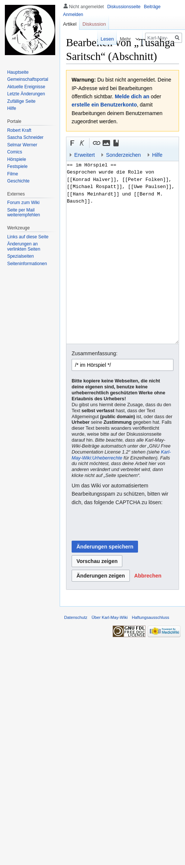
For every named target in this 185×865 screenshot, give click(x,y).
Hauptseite (17, 72)
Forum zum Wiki (23, 202)
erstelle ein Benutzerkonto (104, 105)
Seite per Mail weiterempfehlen (23, 212)
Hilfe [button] (157, 155)
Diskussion (94, 24)
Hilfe (11, 108)
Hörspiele (16, 159)
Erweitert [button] (84, 155)
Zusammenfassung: (94, 353)
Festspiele (17, 166)
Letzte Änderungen (26, 93)
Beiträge (152, 6)
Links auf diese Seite (27, 236)
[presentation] (128, 523)
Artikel (69, 24)
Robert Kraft (19, 130)
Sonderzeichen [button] (123, 155)
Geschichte (18, 181)
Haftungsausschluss (150, 617)
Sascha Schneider (25, 137)
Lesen (102, 39)
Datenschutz (75, 617)
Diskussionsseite (123, 6)
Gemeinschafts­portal (27, 79)
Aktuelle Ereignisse (26, 86)
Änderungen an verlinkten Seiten (23, 246)
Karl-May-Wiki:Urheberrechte (121, 455)
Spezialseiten (20, 256)
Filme (12, 174)
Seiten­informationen (27, 263)
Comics (14, 152)
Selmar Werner (22, 144)
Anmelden (73, 14)
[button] (72, 143)
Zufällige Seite (21, 101)
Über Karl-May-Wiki (109, 617)
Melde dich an (132, 96)
